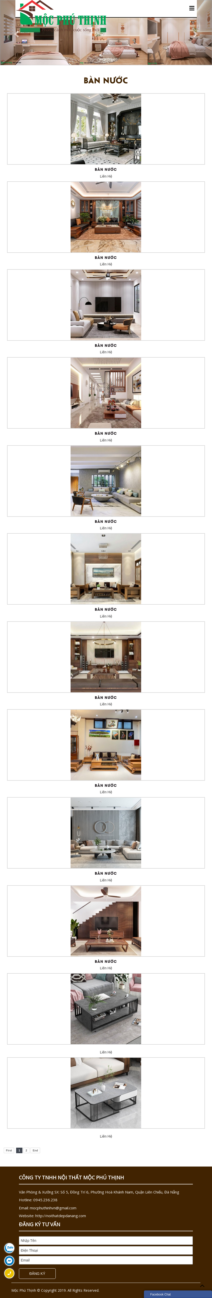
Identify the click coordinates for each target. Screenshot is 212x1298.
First (9, 1150)
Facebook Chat (160, 1294)
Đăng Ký (37, 1274)
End (35, 1150)
